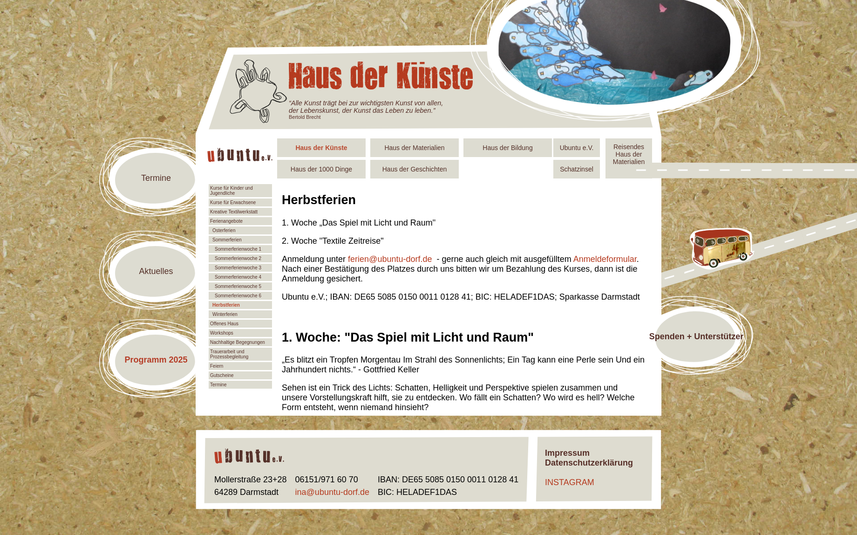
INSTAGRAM (569, 482)
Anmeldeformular (605, 259)
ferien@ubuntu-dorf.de (390, 259)
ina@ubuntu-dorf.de (332, 492)
